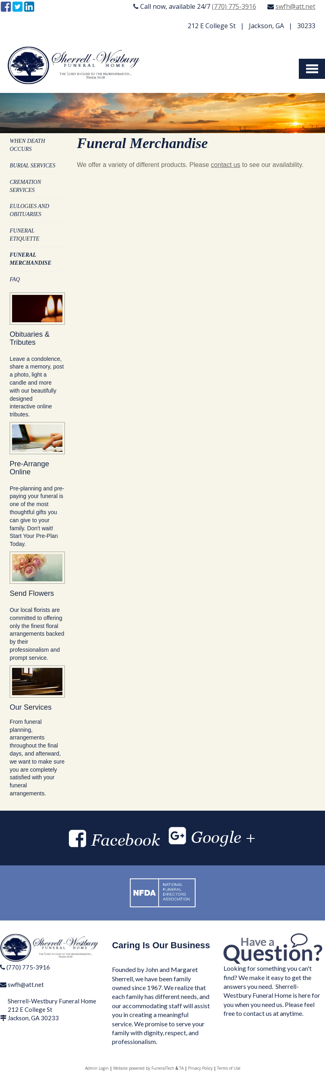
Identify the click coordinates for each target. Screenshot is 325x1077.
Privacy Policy (200, 1068)
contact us (225, 164)
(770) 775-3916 (234, 6)
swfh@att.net (295, 6)
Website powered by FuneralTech (143, 1068)
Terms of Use (228, 1068)
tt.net (36, 984)
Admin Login (97, 1068)
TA (181, 1068)
